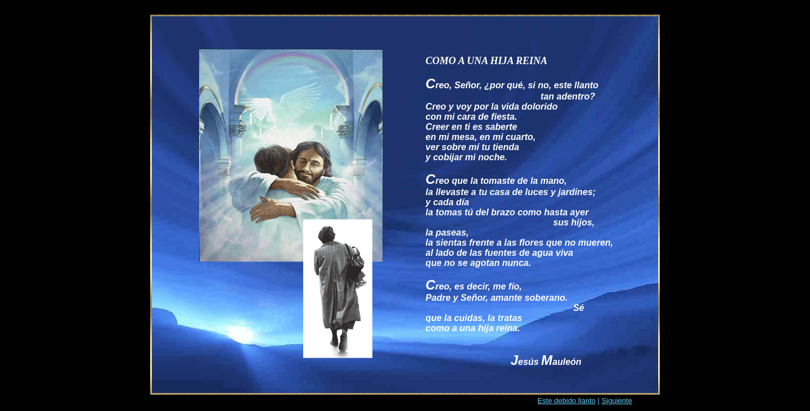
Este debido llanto (566, 400)
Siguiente (616, 400)
